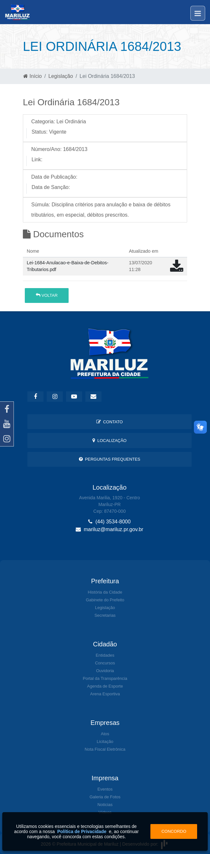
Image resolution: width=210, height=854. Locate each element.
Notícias (105, 804)
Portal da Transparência (105, 678)
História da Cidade (105, 592)
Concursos (105, 663)
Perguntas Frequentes (109, 459)
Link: (37, 159)
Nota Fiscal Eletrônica (105, 749)
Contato (109, 421)
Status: (40, 132)
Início (32, 76)
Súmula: (40, 204)
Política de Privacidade (82, 831)
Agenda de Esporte (105, 686)
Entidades (105, 655)
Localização (109, 440)
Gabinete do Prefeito (105, 599)
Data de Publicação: (54, 177)
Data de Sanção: (51, 187)
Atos (105, 733)
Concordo (173, 831)
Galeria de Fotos (105, 796)
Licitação (105, 741)
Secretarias (105, 615)
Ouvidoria (105, 670)
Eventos (105, 789)
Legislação (60, 76)
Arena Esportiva (105, 693)
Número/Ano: (46, 149)
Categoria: (43, 121)
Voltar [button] (47, 295)
